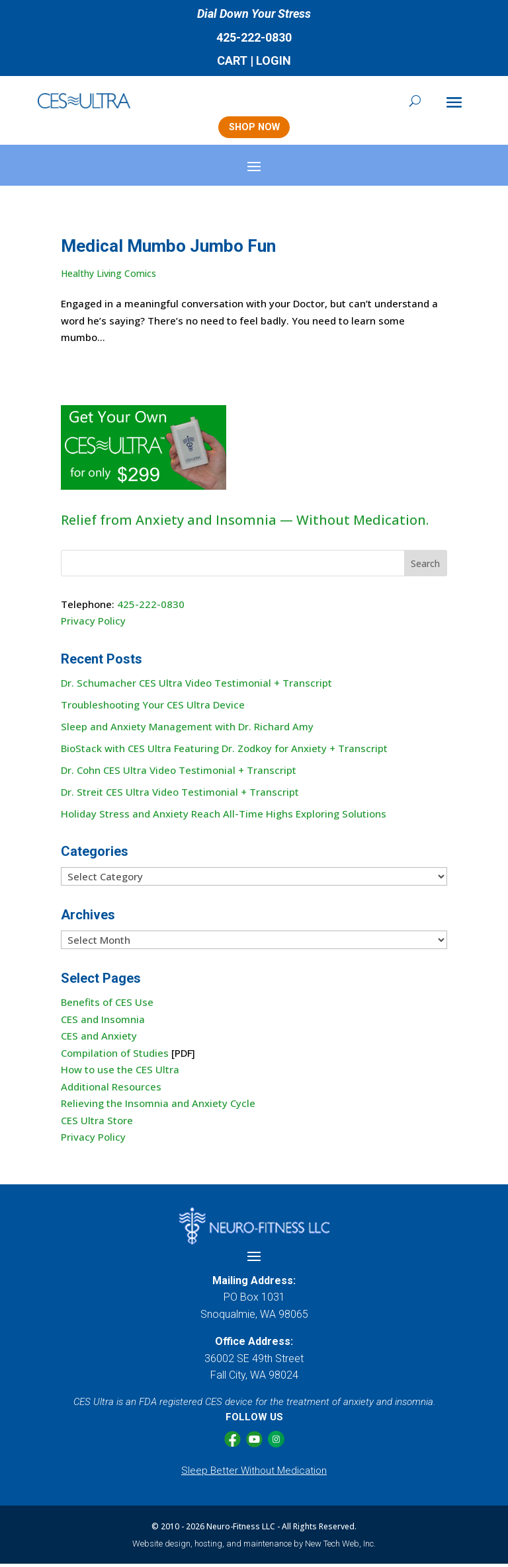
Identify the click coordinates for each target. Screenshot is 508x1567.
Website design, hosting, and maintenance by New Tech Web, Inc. (254, 1546)
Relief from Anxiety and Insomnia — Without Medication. (245, 523)
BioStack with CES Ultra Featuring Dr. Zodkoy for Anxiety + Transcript (224, 750)
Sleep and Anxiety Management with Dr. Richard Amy (187, 729)
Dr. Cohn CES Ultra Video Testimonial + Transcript (178, 772)
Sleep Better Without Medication (254, 1473)
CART (232, 60)
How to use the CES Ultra (120, 1072)
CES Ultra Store (97, 1122)
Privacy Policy (93, 624)
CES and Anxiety (99, 1039)
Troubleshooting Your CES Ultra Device (153, 707)
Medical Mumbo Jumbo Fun (168, 249)
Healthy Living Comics (108, 276)
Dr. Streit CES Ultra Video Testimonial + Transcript (180, 794)
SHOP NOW (254, 129)
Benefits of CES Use (107, 1005)
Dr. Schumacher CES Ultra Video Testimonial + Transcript (196, 685)
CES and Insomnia (103, 1021)
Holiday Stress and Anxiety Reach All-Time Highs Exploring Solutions (223, 816)
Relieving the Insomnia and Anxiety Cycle (158, 1106)
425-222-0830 (254, 37)
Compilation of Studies (115, 1055)
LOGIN (273, 60)
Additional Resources (111, 1089)
